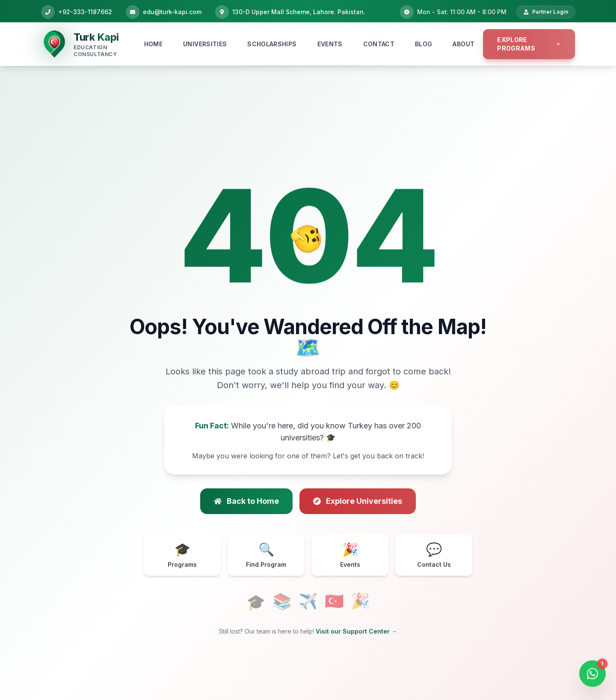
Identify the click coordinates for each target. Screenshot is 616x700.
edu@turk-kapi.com (172, 11)
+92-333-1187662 (85, 11)
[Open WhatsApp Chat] (592, 672)
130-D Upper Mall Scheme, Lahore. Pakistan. (298, 11)
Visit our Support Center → (356, 631)
